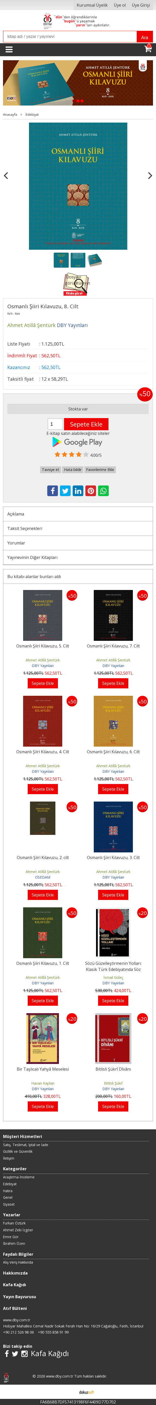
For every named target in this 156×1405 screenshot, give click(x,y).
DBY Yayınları (43, 665)
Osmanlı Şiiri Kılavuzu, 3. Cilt (113, 857)
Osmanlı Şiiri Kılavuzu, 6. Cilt (113, 752)
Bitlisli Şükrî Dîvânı (113, 1069)
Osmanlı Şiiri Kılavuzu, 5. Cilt (42, 646)
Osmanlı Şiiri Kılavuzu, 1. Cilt (42, 963)
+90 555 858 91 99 (53, 1332)
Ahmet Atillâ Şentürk (43, 660)
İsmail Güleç (113, 977)
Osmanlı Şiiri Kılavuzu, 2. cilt (43, 857)
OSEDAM (42, 877)
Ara (144, 37)
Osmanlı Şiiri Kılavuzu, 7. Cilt (113, 646)
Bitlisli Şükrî (113, 1083)
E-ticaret (70, 1392)
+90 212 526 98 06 (18, 1332)
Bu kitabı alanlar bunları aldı (34, 576)
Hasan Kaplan (42, 1083)
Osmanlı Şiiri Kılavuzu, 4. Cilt (42, 752)
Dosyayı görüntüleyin (77, 280)
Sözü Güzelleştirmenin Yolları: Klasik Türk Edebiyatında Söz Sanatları (113, 969)
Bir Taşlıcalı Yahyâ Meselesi (43, 1069)
